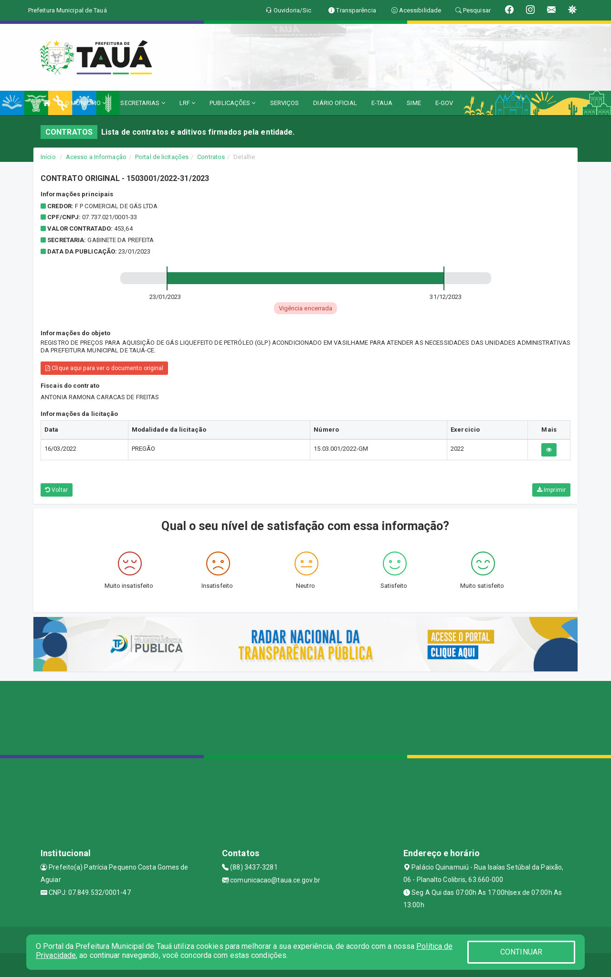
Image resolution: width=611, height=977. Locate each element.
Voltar (56, 490)
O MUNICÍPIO (85, 102)
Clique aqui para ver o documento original (104, 368)
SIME (414, 102)
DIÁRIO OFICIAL (335, 102)
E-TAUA (382, 102)
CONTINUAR (521, 951)
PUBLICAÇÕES (232, 102)
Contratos (211, 156)
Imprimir (551, 490)
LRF (187, 102)
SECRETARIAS (142, 102)
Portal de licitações (162, 156)
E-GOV (444, 102)
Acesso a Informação (96, 156)
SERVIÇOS (284, 102)
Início (48, 156)
